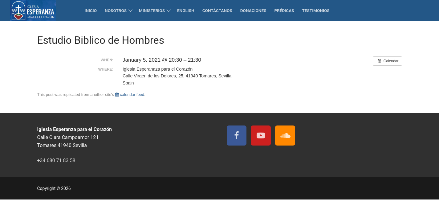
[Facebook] (237, 135)
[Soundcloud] (285, 135)
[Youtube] (261, 135)
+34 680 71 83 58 (56, 160)
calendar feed (129, 94)
